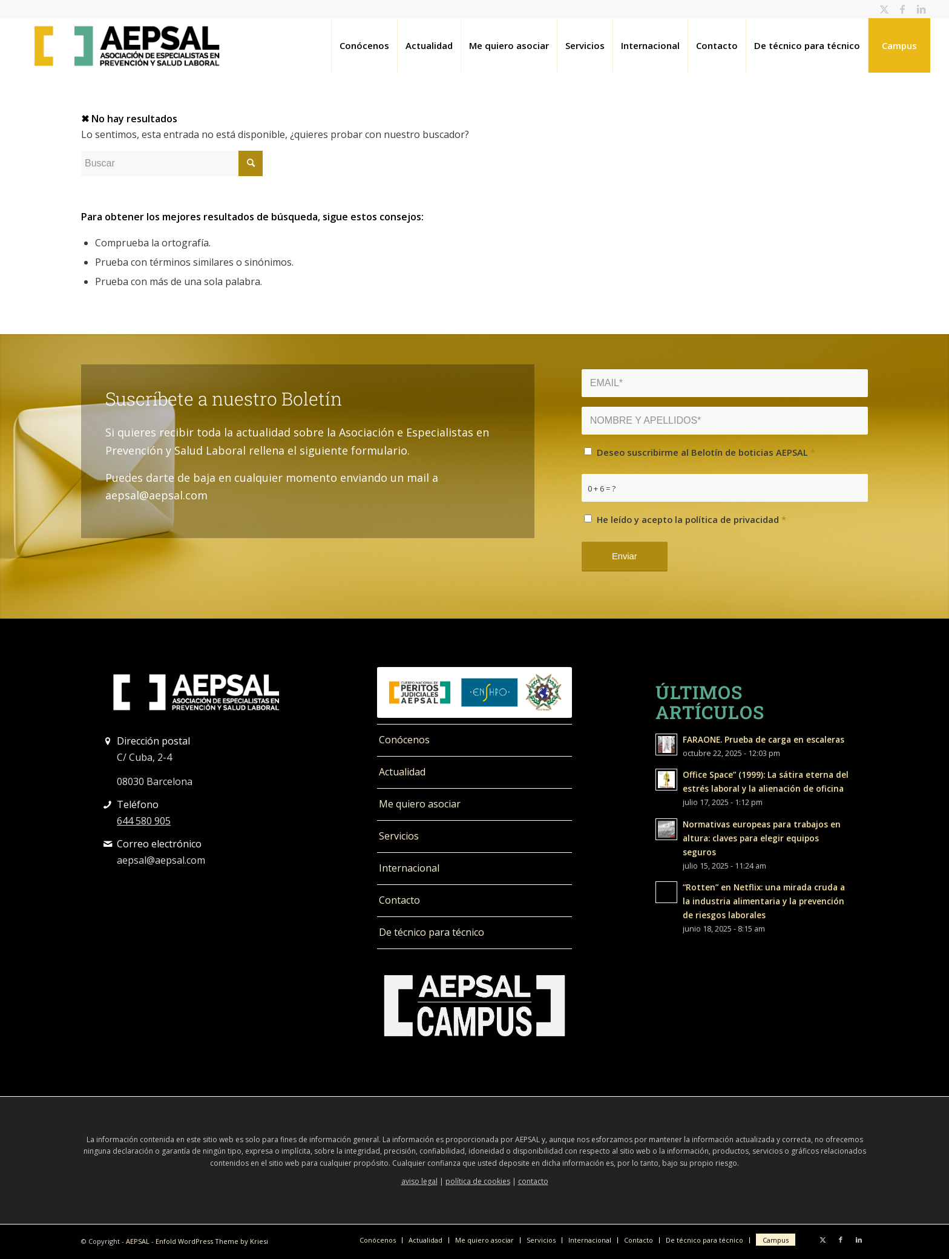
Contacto (399, 900)
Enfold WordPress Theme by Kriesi (212, 1241)
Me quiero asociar (420, 803)
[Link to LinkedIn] (921, 9)
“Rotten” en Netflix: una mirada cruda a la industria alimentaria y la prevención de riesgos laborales (764, 901)
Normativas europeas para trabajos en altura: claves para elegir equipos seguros (762, 838)
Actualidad (402, 771)
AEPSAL (137, 1241)
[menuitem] (364, 45)
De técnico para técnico (431, 932)
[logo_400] (127, 45)
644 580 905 (144, 820)
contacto (533, 1181)
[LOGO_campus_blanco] (474, 1006)
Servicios (399, 836)
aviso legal (419, 1181)
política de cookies (477, 1181)
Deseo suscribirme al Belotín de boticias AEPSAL (706, 452)
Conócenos (404, 739)
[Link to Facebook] (902, 9)
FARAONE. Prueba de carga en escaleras (763, 739)
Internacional (409, 868)
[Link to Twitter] (884, 9)
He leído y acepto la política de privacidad (691, 519)
